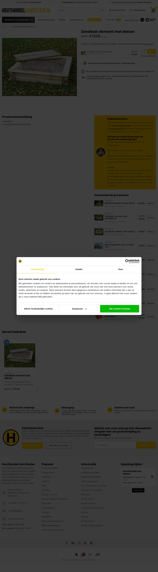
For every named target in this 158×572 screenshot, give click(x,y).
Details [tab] (79, 269)
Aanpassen (79, 309)
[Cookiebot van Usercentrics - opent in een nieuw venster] (127, 261)
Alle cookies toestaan (119, 309)
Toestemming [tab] (37, 269)
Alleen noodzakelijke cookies (38, 309)
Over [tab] (120, 269)
